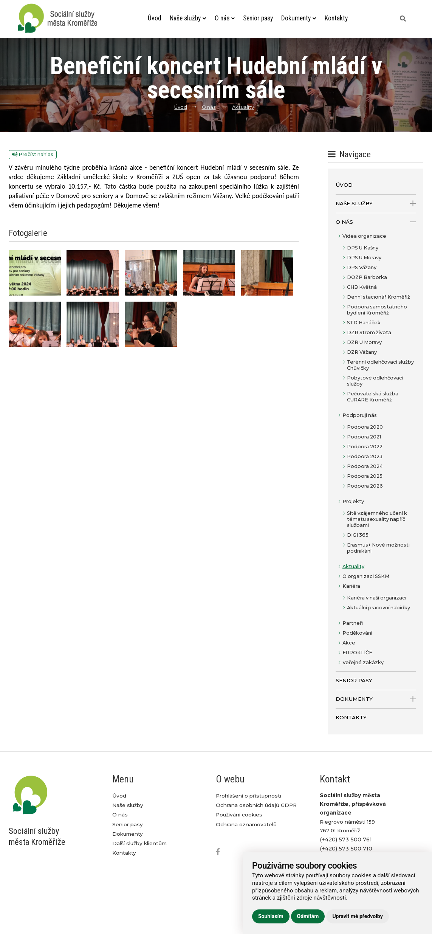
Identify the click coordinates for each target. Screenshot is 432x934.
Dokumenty (298, 18)
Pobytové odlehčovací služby (375, 381)
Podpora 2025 (364, 476)
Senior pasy (258, 18)
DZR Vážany (362, 352)
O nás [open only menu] (376, 222)
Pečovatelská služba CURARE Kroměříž (372, 397)
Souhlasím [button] (270, 916)
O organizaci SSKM (365, 576)
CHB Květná (362, 287)
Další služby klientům (139, 843)
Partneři (352, 623)
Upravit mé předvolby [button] (357, 916)
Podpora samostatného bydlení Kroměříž (377, 310)
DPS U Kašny (362, 248)
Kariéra (351, 586)
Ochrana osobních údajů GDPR (256, 805)
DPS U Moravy (364, 257)
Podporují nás (359, 415)
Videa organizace (364, 236)
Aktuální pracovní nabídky (378, 607)
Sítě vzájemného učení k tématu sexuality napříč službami (377, 519)
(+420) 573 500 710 (346, 848)
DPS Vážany (361, 267)
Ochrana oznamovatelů (246, 824)
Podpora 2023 (364, 456)
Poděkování (357, 633)
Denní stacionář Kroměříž (378, 297)
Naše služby (188, 18)
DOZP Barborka (367, 277)
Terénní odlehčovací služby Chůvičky (380, 365)
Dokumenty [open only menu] (376, 699)
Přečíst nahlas (32, 154)
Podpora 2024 (365, 466)
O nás (225, 18)
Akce (348, 643)
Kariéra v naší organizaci (376, 598)
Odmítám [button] (308, 916)
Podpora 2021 (364, 437)
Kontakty (336, 18)
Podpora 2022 (364, 446)
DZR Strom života (369, 332)
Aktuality (243, 107)
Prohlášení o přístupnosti (248, 796)
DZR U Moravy (364, 342)
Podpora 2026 (365, 486)
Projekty (353, 501)
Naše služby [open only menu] (376, 203)
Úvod (154, 18)
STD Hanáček (364, 322)
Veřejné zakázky (363, 662)
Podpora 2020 (365, 427)
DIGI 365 (358, 535)
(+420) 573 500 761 (346, 839)
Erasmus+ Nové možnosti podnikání (378, 548)
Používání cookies (239, 815)
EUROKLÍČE (357, 652)
